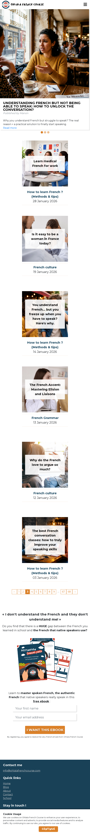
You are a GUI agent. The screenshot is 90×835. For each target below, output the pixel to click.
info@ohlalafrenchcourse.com (21, 770)
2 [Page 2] (23, 591)
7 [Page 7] (45, 591)
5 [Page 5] (36, 591)
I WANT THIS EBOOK (45, 730)
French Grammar (45, 418)
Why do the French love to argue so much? (45, 464)
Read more (10, 127)
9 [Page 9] (54, 591)
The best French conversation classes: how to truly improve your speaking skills (45, 540)
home (7, 783)
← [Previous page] (14, 591)
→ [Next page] (75, 591)
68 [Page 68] (69, 591)
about (7, 790)
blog (6, 787)
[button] (2, 73)
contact (8, 794)
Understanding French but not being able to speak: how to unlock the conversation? (41, 106)
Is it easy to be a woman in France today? (45, 238)
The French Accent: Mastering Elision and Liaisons (45, 389)
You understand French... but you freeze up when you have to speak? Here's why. (45, 314)
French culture (45, 267)
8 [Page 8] (49, 591)
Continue (48, 829)
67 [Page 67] (63, 591)
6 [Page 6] (40, 591)
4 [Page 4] (32, 591)
